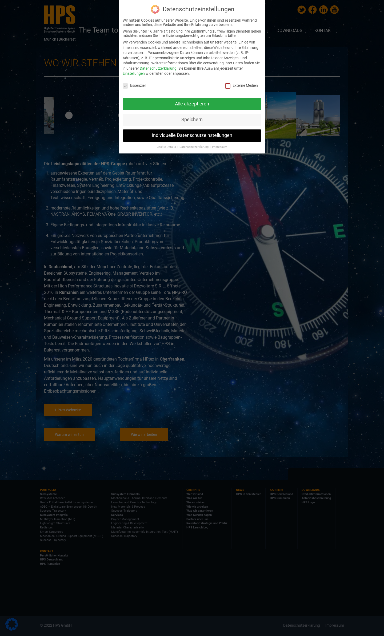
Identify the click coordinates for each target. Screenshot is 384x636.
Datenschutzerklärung (158, 68)
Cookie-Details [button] (167, 147)
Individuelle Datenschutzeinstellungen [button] (192, 135)
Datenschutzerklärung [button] (194, 147)
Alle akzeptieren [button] (192, 103)
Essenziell (134, 85)
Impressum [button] (219, 147)
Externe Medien (241, 85)
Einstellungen (134, 73)
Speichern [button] (192, 119)
